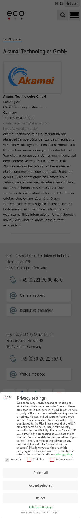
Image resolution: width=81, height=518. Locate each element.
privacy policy (64, 452)
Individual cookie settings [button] (40, 505)
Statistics (35, 456)
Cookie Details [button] (27, 510)
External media (61, 456)
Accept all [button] (40, 470)
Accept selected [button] (40, 483)
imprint (56, 510)
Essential (13, 456)
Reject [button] (40, 495)
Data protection (43, 510)
